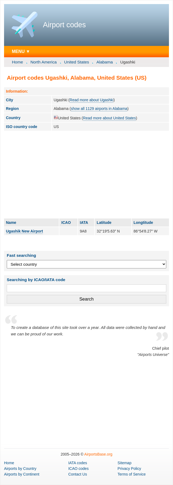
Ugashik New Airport (24, 231)
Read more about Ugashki (92, 100)
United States (76, 62)
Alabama (104, 62)
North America (43, 62)
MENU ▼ (21, 51)
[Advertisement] (86, 174)
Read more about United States (109, 118)
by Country (20, 468)
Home (17, 62)
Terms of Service (132, 474)
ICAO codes (78, 468)
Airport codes (64, 25)
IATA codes (77, 463)
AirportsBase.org (98, 454)
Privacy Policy (129, 468)
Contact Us (77, 474)
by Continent (21, 474)
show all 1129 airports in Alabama (99, 108)
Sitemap (124, 463)
